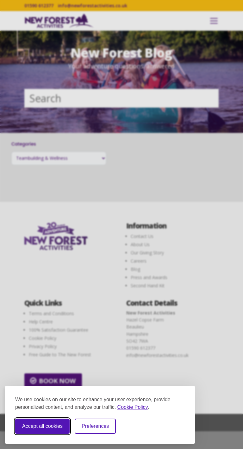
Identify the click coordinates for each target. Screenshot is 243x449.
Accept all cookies (42, 426)
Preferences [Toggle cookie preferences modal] (95, 426)
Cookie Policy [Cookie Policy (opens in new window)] (132, 407)
